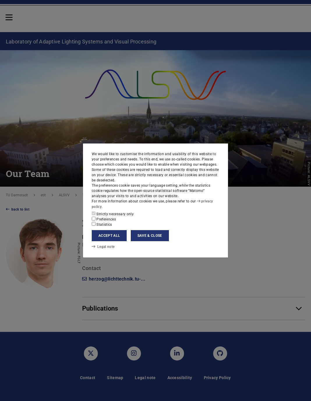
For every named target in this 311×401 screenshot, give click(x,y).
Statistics (102, 224)
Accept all (109, 236)
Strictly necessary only (113, 213)
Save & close (149, 236)
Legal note (103, 247)
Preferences (104, 219)
